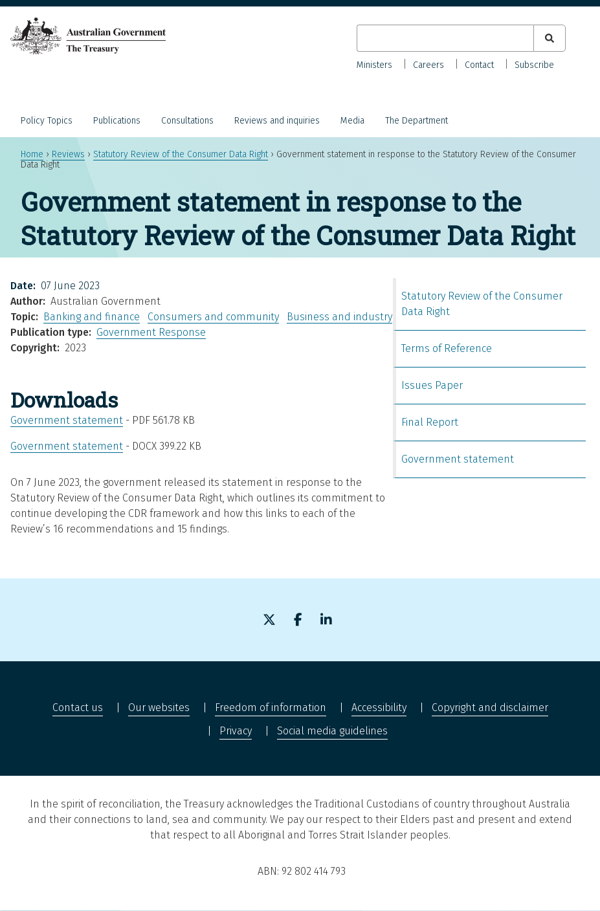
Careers (428, 65)
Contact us (77, 707)
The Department (416, 120)
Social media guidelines (332, 731)
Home (32, 154)
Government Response (151, 332)
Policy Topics (46, 120)
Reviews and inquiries (277, 120)
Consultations (187, 120)
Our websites (159, 707)
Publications (116, 120)
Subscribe (534, 65)
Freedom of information (270, 707)
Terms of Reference (446, 348)
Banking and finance (91, 317)
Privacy (235, 731)
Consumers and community (213, 317)
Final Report (429, 422)
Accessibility (378, 707)
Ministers (374, 65)
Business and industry (339, 317)
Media (352, 120)
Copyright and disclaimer (490, 707)
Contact (479, 65)
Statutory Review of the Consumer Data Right (180, 154)
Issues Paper (432, 385)
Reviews (68, 154)
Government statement (66, 420)
